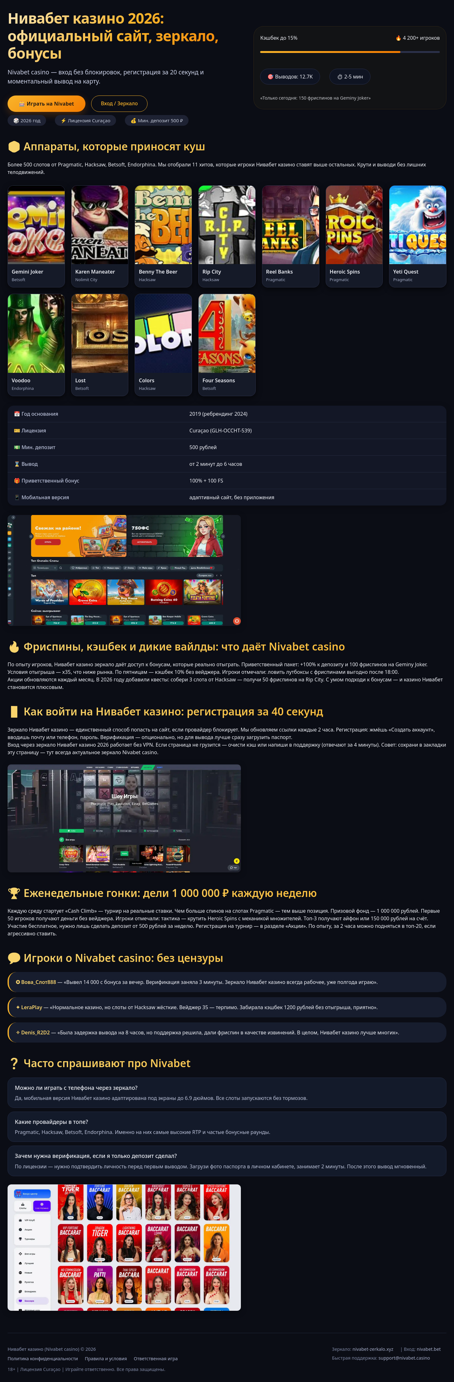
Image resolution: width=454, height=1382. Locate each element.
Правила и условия (106, 1359)
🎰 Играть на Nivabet (46, 103)
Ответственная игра (156, 1359)
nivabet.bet (429, 1349)
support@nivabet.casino (404, 1358)
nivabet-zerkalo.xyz (372, 1349)
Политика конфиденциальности (43, 1359)
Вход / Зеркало (119, 103)
